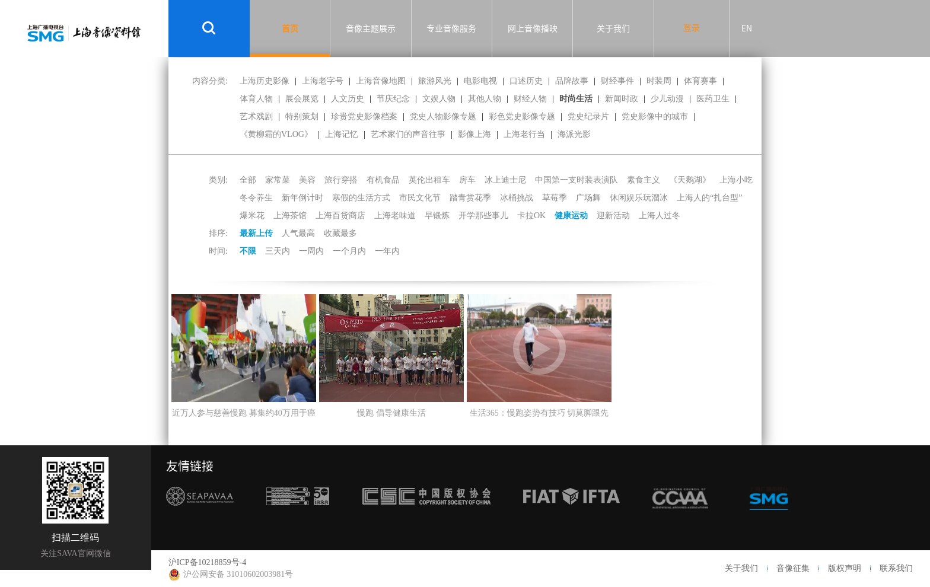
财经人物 (530, 98)
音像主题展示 (371, 28)
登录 (691, 28)
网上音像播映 (533, 28)
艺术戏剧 (256, 116)
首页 (290, 28)
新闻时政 (621, 98)
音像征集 (793, 568)
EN (746, 28)
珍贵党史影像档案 (364, 116)
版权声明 (844, 568)
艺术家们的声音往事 (408, 134)
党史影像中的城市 (655, 116)
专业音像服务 (451, 28)
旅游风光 (434, 80)
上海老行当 (524, 134)
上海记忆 (341, 134)
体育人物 (256, 98)
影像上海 (474, 134)
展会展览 (302, 98)
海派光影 (574, 134)
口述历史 (526, 80)
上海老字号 (322, 80)
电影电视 (480, 80)
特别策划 (302, 116)
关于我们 (613, 28)
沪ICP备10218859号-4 (207, 562)
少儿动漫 (667, 98)
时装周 (658, 80)
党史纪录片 (588, 116)
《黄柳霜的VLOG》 (276, 134)
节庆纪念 (393, 98)
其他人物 (484, 98)
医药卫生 (713, 98)
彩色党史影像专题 (522, 116)
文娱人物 (439, 98)
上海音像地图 (381, 80)
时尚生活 (576, 98)
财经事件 (617, 80)
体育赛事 (700, 80)
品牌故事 (571, 80)
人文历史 (347, 98)
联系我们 (896, 568)
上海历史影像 (264, 80)
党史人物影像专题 (443, 116)
